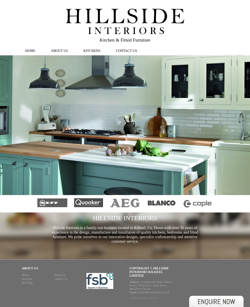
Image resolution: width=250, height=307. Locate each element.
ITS (156, 298)
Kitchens (91, 51)
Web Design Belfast (139, 298)
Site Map (27, 282)
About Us (59, 51)
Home (30, 51)
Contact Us (126, 51)
